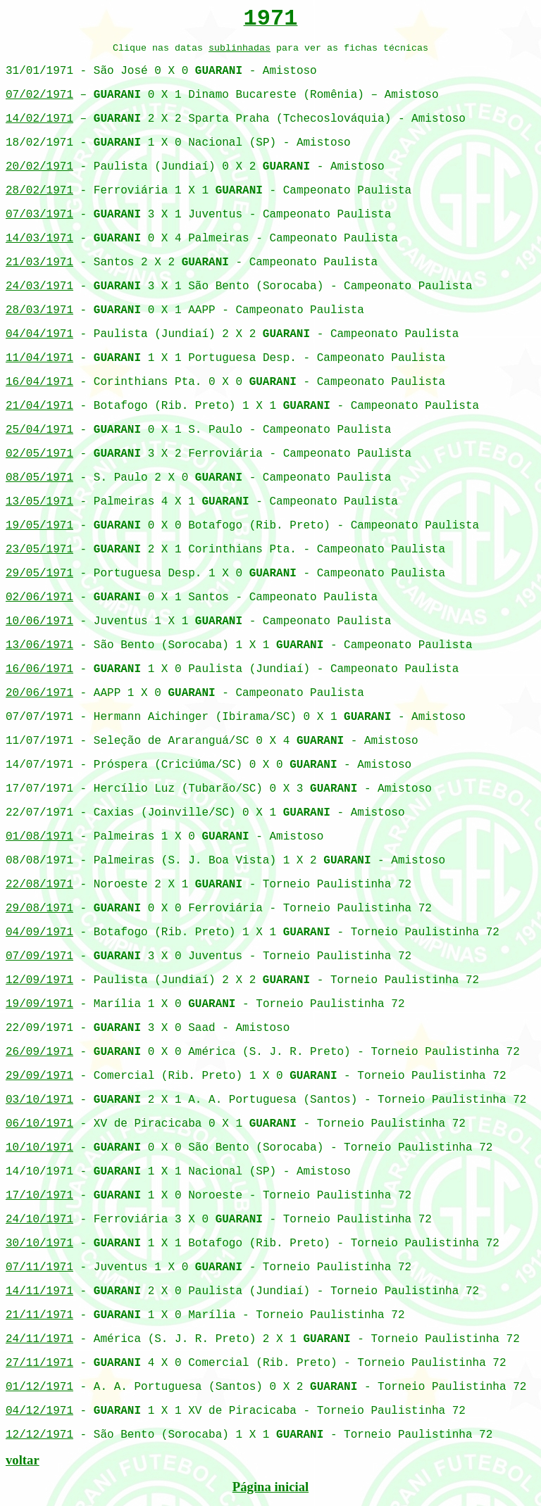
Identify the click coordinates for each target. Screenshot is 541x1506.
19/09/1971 (39, 1004)
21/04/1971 (39, 406)
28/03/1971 (39, 310)
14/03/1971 (39, 238)
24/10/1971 (39, 1219)
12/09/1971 (39, 980)
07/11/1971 (39, 1267)
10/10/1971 (39, 1147)
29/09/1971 (39, 1076)
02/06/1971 (39, 597)
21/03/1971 (39, 262)
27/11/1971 (39, 1363)
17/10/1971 (39, 1195)
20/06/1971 (39, 693)
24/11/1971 (39, 1339)
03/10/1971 (39, 1100)
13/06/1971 (39, 645)
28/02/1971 (39, 190)
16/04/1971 (39, 382)
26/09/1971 (39, 1052)
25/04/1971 (39, 430)
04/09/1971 (39, 932)
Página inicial (270, 1486)
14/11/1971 (39, 1291)
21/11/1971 (39, 1315)
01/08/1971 (39, 836)
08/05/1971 (39, 478)
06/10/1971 (39, 1124)
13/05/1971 (39, 501)
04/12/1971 (39, 1411)
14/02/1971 (39, 119)
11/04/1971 (39, 358)
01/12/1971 (39, 1387)
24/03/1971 (39, 286)
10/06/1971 (39, 621)
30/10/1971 (39, 1243)
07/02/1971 (39, 95)
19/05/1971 (39, 525)
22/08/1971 (39, 884)
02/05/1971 (39, 454)
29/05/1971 (39, 573)
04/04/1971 (39, 334)
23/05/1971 (39, 549)
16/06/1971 (39, 669)
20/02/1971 (39, 166)
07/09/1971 (39, 956)
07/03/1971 (39, 214)
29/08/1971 (39, 908)
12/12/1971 (39, 1435)
